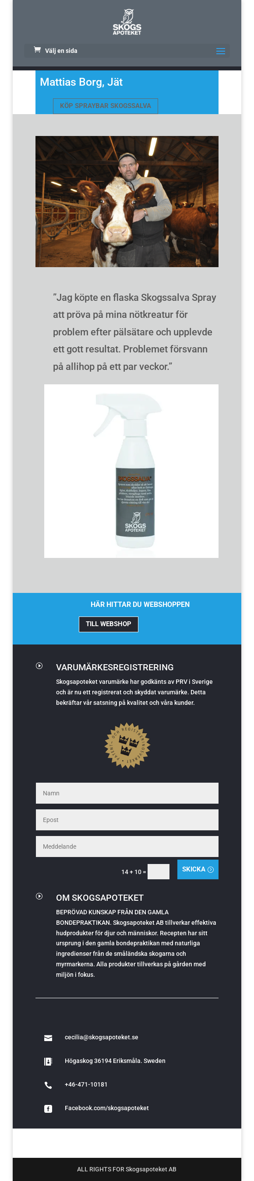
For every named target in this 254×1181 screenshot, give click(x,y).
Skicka (193, 869)
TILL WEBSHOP (108, 624)
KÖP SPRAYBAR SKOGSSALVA (105, 106)
